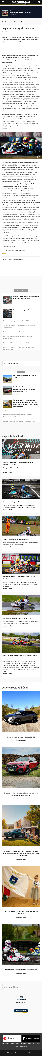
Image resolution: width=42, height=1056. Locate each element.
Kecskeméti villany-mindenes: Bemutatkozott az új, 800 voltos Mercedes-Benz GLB (20, 12)
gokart (5, 253)
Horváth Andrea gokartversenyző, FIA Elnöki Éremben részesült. (17, 416)
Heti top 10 (21, 372)
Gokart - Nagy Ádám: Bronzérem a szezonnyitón (19, 421)
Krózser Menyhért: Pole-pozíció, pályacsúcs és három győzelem (18, 348)
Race (14, 302)
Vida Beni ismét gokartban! (22, 310)
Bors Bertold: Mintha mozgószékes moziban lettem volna (18, 337)
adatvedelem (31, 1053)
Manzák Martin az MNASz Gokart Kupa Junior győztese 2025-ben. (26, 297)
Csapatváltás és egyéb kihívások (18, 21)
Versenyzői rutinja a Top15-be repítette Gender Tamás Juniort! (19, 326)
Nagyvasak (31, 1043)
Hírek (6, 21)
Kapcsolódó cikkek (21, 290)
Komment (6, 34)
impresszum (23, 1053)
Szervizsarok (23, 1046)
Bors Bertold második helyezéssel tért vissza (18, 343)
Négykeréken (16, 380)
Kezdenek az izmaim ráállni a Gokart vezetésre (19, 332)
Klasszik (23, 1043)
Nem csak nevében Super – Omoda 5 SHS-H (25, 376)
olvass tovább (8, 472)
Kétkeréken (5, 1043)
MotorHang (13, 363)
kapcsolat (6, 1053)
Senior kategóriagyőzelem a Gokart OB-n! (17, 321)
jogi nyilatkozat (14, 1053)
